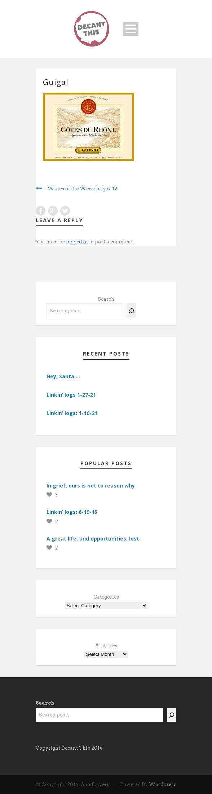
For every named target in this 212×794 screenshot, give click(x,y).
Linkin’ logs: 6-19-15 (72, 511)
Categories (106, 597)
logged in (77, 241)
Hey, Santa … (63, 376)
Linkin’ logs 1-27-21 (71, 394)
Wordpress (162, 784)
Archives (106, 645)
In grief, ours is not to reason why (91, 485)
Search (106, 299)
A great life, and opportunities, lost (93, 538)
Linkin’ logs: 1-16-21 (72, 413)
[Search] (131, 310)
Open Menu (130, 29)
